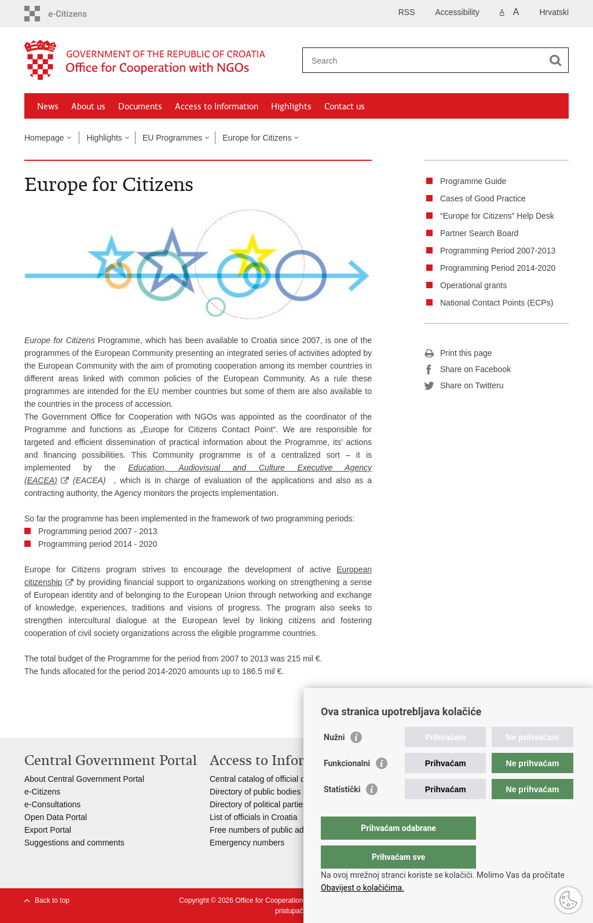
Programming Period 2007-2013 (497, 250)
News (47, 106)
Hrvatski (554, 12)
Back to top (52, 900)
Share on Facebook (467, 370)
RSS (406, 12)
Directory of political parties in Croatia (277, 804)
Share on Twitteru (463, 386)
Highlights (291, 106)
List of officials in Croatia (253, 817)
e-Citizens (42, 791)
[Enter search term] (423, 60)
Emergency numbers (247, 842)
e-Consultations (52, 804)
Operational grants (473, 285)
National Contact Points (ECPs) (496, 302)
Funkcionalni (347, 786)
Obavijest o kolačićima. (362, 887)
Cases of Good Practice (483, 198)
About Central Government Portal (84, 779)
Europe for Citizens (256, 137)
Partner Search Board (479, 233)
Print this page (458, 353)
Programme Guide (473, 181)
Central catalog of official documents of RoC (289, 779)
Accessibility (457, 12)
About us (88, 106)
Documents (140, 106)
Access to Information (216, 106)
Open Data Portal (55, 817)
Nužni (334, 760)
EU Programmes (172, 137)
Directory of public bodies (255, 791)
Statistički (342, 812)
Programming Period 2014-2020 (497, 268)
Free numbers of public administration (277, 829)
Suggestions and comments (74, 842)
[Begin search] (555, 60)
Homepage (44, 137)
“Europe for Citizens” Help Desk (497, 215)
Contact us (344, 106)
